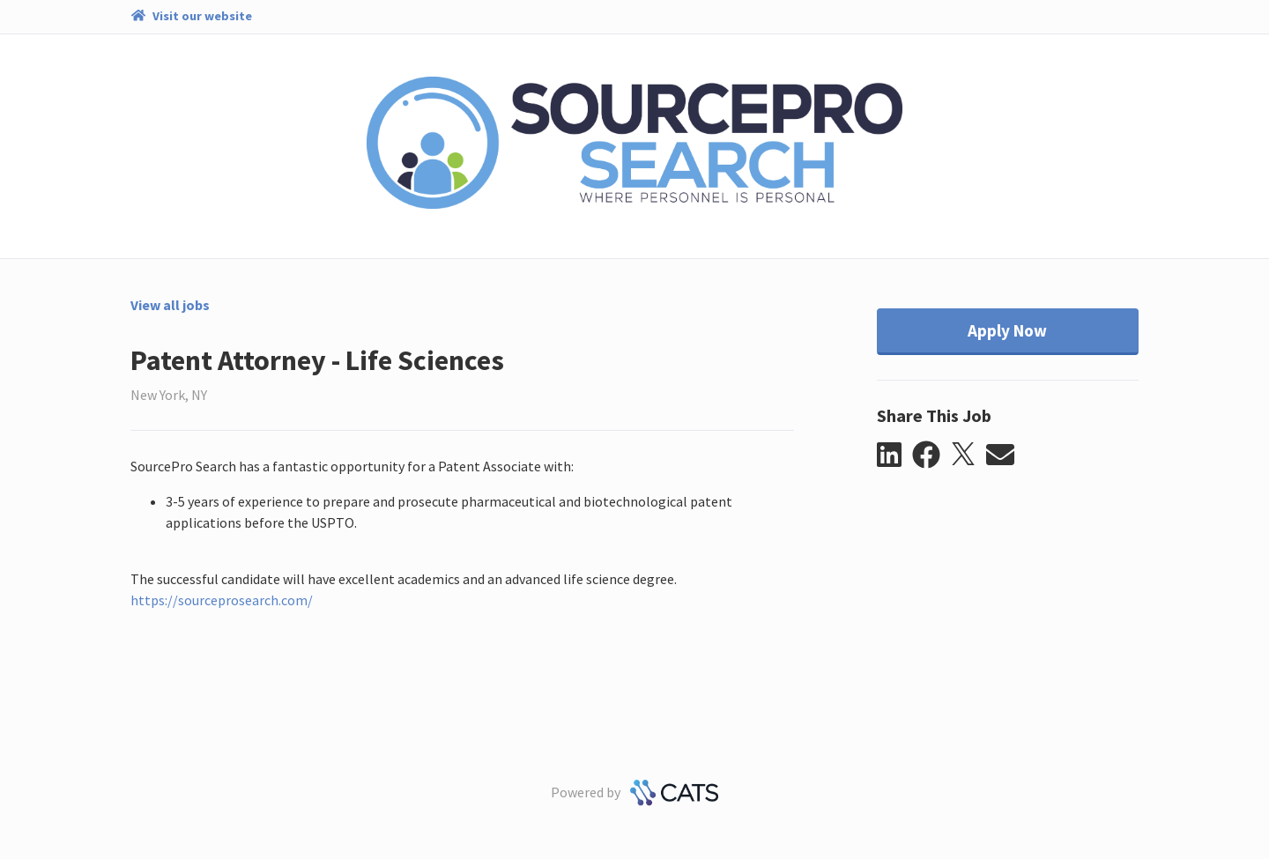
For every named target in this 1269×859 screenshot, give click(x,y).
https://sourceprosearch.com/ (221, 600)
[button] (895, 455)
